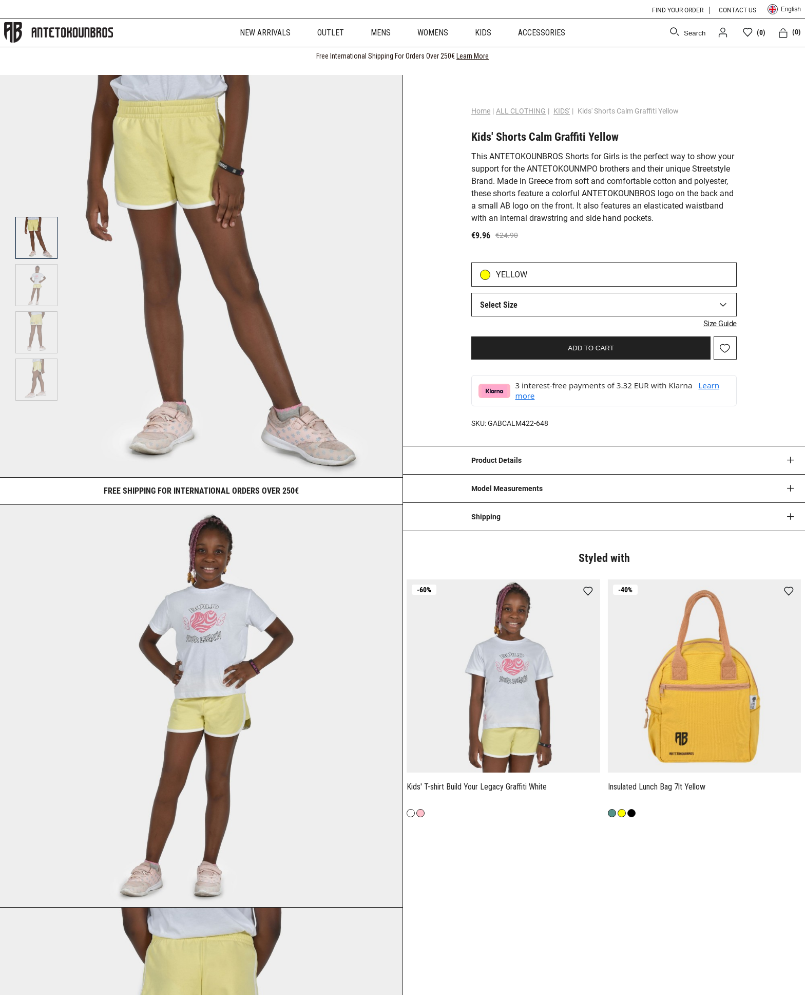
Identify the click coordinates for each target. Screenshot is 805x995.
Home (480, 111)
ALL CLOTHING (521, 111)
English (784, 9)
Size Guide (720, 323)
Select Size (499, 305)
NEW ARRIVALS (265, 32)
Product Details (496, 460)
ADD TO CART (591, 348)
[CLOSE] (787, 56)
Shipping (486, 517)
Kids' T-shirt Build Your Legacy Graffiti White (477, 787)
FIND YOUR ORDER (677, 10)
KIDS (483, 32)
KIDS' (561, 111)
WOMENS (432, 32)
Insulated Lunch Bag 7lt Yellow (657, 787)
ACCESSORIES (541, 32)
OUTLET (330, 32)
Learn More (472, 56)
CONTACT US (737, 10)
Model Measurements (507, 488)
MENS (381, 32)
